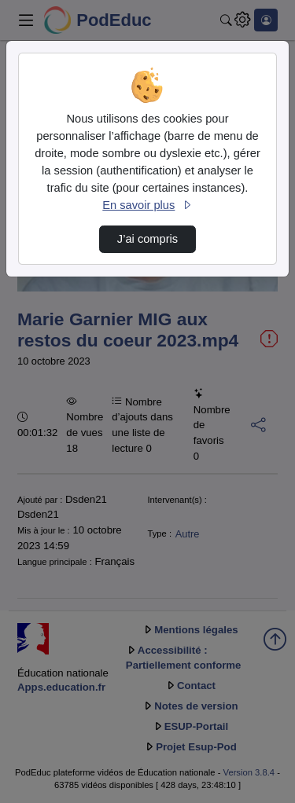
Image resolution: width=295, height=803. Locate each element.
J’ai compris (147, 239)
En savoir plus (147, 205)
